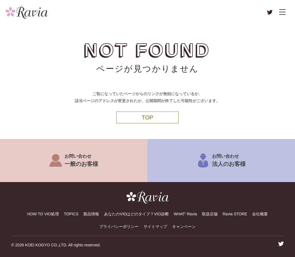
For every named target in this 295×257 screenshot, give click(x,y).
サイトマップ (155, 226)
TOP (147, 117)
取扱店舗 (210, 214)
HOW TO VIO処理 (43, 214)
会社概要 (260, 214)
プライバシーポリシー (119, 226)
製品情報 (91, 214)
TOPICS (71, 214)
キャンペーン (184, 226)
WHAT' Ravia (185, 214)
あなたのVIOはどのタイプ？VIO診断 (136, 214)
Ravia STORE (235, 214)
